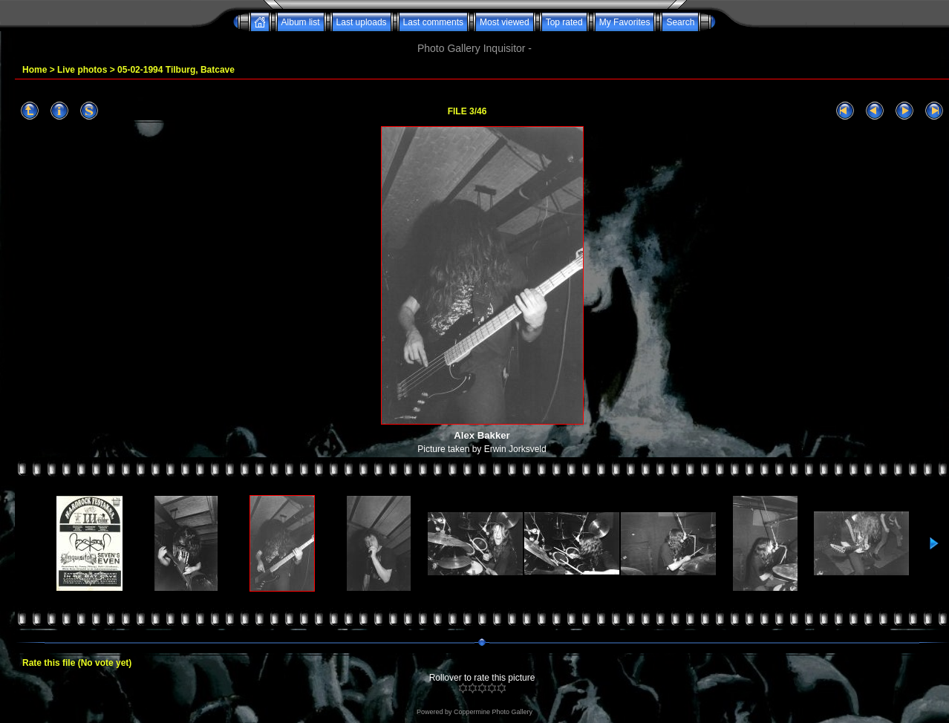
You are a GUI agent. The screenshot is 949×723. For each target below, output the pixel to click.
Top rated (564, 22)
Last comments (433, 22)
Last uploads (361, 22)
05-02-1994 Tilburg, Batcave (176, 70)
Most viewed (504, 22)
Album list (300, 22)
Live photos (82, 70)
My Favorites (624, 22)
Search (680, 22)
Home (34, 70)
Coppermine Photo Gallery (493, 712)
